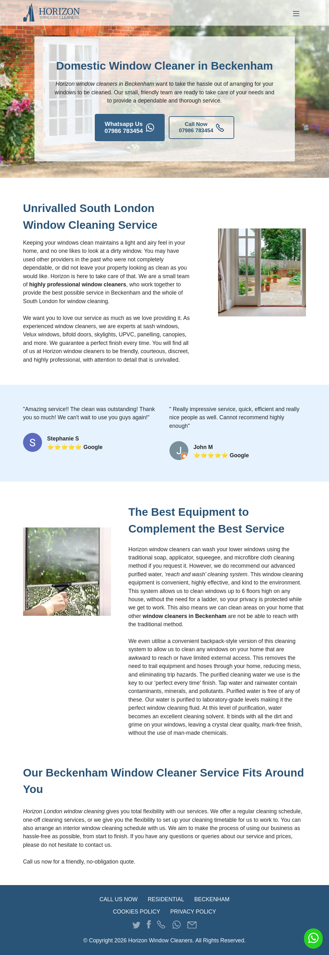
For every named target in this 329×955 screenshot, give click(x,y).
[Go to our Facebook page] (149, 926)
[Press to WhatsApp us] (176, 926)
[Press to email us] (192, 926)
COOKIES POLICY (136, 912)
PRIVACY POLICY (193, 912)
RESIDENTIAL (166, 899)
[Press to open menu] (296, 12)
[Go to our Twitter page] (136, 926)
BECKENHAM (211, 899)
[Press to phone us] (161, 926)
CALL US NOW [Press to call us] (119, 899)
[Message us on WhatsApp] (313, 938)
